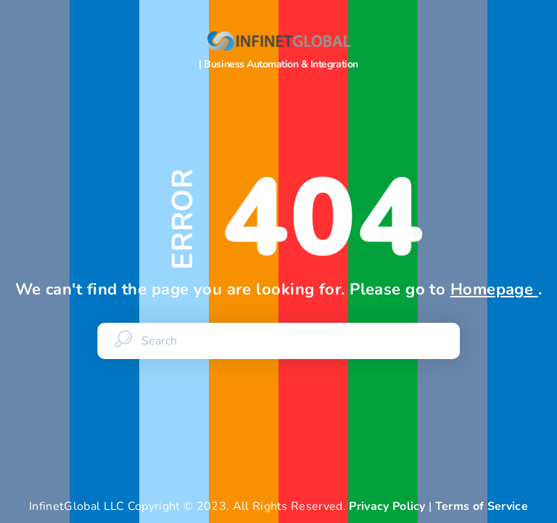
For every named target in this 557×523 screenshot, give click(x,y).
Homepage (494, 289)
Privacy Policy (387, 506)
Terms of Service (481, 506)
